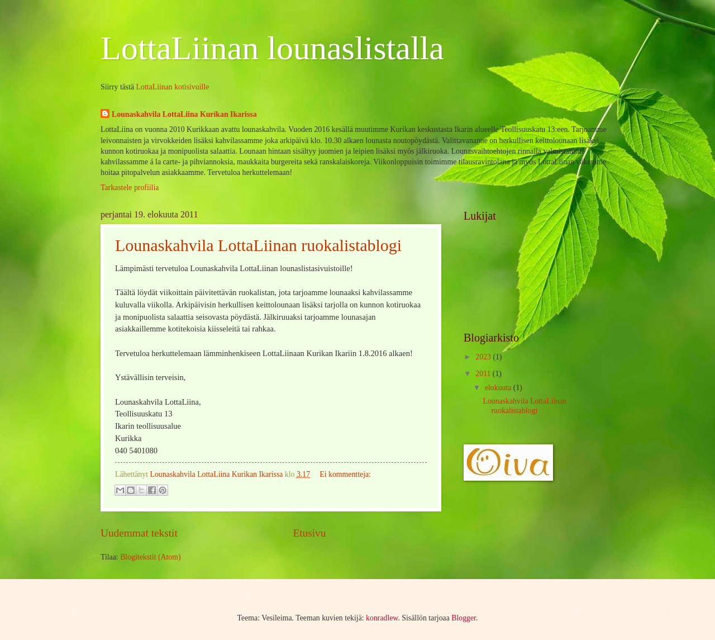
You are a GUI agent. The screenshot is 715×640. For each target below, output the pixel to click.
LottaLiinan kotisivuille (172, 87)
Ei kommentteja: (345, 474)
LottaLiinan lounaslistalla (272, 48)
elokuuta (499, 387)
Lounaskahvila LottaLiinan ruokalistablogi (258, 245)
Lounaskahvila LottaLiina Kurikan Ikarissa (184, 114)
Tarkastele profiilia (130, 187)
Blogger (463, 618)
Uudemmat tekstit (139, 533)
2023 (484, 357)
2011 (484, 373)
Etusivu (309, 533)
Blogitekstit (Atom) (150, 557)
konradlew (382, 618)
